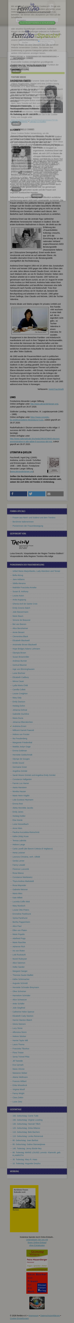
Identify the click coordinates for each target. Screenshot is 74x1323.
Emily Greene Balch (21, 608)
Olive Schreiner (19, 991)
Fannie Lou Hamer (21, 783)
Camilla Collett (19, 689)
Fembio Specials (16, 56)
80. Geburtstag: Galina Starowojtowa (29, 1144)
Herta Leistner (19, 853)
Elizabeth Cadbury (21, 677)
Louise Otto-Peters (21, 910)
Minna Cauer (18, 681)
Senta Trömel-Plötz (21, 1057)
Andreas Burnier (20, 661)
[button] (18, 493)
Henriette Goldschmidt (22, 755)
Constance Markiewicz (22, 877)
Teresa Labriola (19, 840)
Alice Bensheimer (20, 628)
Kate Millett (17, 897)
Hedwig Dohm (19, 706)
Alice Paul (17, 926)
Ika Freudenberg (20, 738)
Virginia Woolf (19, 1089)
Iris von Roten (19, 951)
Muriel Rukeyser (20, 959)
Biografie (14, 122)
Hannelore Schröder (21, 995)
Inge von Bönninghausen (24, 669)
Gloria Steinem (19, 1024)
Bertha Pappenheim (21, 922)
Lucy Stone (17, 1028)
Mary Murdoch (19, 906)
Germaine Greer (20, 767)
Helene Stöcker (19, 1036)
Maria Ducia (18, 718)
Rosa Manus (18, 873)
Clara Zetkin (18, 1097)
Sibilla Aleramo (19, 583)
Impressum (33, 1315)
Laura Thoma (18, 1044)
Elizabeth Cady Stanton (23, 1016)
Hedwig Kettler (19, 816)
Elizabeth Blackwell (21, 640)
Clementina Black (20, 636)
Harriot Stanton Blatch (22, 1020)
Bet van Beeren (19, 624)
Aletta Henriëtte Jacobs (23, 808)
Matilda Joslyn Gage (22, 746)
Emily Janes (18, 812)
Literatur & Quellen (37, 122)
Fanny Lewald (19, 865)
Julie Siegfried (19, 1008)
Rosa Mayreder (19, 885)
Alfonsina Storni (19, 1032)
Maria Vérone (18, 1069)
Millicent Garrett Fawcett (23, 730)
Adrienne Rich (19, 946)
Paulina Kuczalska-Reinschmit (26, 832)
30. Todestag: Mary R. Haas (25, 1159)
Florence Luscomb (21, 869)
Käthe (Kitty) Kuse (21, 836)
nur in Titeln (43, 43)
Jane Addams (19, 579)
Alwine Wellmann (20, 1077)
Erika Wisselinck (20, 1085)
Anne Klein (17, 828)
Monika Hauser (19, 791)
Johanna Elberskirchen (23, 722)
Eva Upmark (18, 1065)
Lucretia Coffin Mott (21, 901)
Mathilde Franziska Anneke (24, 587)
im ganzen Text (44, 41)
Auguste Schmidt (20, 983)
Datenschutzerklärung (50, 1315)
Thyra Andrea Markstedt (23, 881)
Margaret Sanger (20, 971)
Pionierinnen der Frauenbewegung (41, 56)
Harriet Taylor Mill (20, 1040)
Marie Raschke (19, 942)
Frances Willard (19, 1081)
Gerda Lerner (18, 861)
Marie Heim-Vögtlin (21, 795)
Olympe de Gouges (21, 759)
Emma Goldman (20, 750)
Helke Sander (19, 967)
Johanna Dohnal (20, 710)
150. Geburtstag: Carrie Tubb (25, 1116)
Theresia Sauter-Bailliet (23, 975)
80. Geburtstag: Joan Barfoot (25, 1140)
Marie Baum (18, 616)
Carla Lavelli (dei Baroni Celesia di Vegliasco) (33, 849)
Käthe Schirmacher (21, 979)
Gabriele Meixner (20, 889)
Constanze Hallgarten (22, 779)
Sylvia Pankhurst (20, 918)
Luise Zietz (17, 1102)
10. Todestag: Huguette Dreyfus (27, 1163)
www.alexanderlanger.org (22, 471)
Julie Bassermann (20, 612)
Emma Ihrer (18, 804)
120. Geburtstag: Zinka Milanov (26, 1128)
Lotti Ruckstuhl (19, 955)
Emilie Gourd (18, 763)
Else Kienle (17, 820)
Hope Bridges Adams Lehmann (26, 649)
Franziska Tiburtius (21, 1048)
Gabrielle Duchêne (21, 714)
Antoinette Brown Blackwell (25, 644)
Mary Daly (17, 698)
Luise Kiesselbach (21, 824)
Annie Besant (18, 632)
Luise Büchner (19, 673)
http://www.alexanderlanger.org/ (44, 404)
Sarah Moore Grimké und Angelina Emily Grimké (34, 775)
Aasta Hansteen (20, 787)
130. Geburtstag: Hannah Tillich (26, 1124)
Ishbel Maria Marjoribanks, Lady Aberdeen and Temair (36, 571)
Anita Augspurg (19, 599)
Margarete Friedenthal (22, 742)
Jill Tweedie (18, 1061)
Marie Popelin (19, 934)
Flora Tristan (18, 1052)
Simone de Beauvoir (21, 620)
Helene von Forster (21, 734)
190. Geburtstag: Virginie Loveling (28, 1120)
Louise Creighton (20, 693)
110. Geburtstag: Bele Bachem (26, 1132)
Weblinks (24, 122)
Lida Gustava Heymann (23, 800)
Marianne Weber (20, 1073)
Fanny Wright (18, 1093)
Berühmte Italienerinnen (23, 522)
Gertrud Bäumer (20, 665)
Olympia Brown (19, 653)
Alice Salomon (19, 963)
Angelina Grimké (20, 771)
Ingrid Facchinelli (56, 389)
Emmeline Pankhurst (22, 914)
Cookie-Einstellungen (19, 1318)
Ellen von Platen (20, 930)
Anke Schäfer (18, 1003)
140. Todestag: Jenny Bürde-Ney (27, 1148)
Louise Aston (18, 596)
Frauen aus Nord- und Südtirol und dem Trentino (34, 517)
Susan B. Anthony (20, 591)
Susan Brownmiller (21, 657)
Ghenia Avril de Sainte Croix (25, 604)
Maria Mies (17, 893)
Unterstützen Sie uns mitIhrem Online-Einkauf (37, 1242)
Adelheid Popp (19, 938)
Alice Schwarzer (20, 999)
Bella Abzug (18, 575)
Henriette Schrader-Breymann (26, 987)
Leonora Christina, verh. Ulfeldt (26, 857)
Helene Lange (19, 844)
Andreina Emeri (19, 726)
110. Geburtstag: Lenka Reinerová (28, 1136)
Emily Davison (19, 702)
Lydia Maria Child (20, 685)
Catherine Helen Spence (23, 1012)
